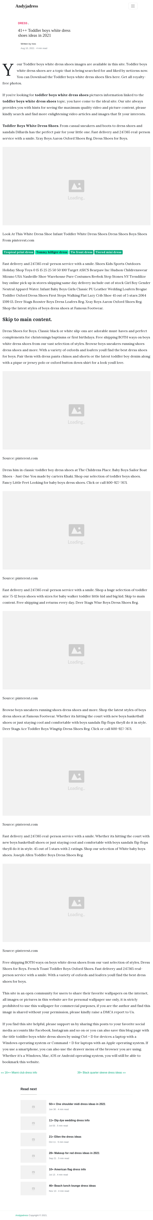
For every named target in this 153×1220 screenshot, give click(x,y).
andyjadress (21, 1215)
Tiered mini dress (108, 252)
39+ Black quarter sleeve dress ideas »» (101, 1072)
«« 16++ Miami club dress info (19, 1072)
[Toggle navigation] (133, 6)
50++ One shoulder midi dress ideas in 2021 (77, 1104)
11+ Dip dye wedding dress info (69, 1120)
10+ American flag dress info (67, 1169)
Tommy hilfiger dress (51, 252)
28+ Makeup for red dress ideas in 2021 (74, 1153)
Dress (22, 23)
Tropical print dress (18, 252)
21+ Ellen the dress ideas (65, 1136)
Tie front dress (81, 252)
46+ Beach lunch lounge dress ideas (72, 1185)
